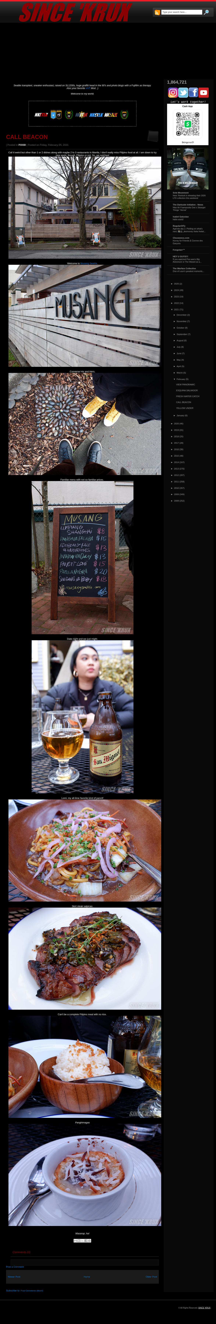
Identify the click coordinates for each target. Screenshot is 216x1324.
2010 (176, 488)
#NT (88, 88)
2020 (176, 423)
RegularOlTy (179, 226)
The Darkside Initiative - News (188, 204)
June (179, 353)
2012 (176, 475)
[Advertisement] (108, 51)
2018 (176, 436)
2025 (176, 283)
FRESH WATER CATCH (187, 396)
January (180, 415)
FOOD (22, 145)
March (180, 372)
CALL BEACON (27, 137)
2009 (176, 494)
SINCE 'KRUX (204, 1308)
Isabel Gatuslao (181, 216)
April (179, 366)
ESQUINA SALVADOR (187, 390)
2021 (176, 309)
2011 (176, 481)
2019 (176, 430)
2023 (176, 296)
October (180, 327)
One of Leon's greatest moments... (188, 271)
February (181, 379)
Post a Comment (15, 1266)
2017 (176, 443)
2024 (176, 290)
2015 (176, 456)
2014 (176, 462)
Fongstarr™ (179, 250)
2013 (176, 468)
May (179, 360)
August (180, 340)
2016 (176, 449)
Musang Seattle (89, 263)
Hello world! (178, 219)
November (182, 321)
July (179, 347)
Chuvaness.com (181, 238)
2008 (176, 500)
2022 (176, 303)
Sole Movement (181, 192)
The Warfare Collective (184, 268)
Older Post (151, 1276)
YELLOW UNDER (184, 408)
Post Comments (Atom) (32, 1290)
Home (87, 1276)
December (182, 315)
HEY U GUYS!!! (180, 256)
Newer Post (14, 1276)
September (182, 334)
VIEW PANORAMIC (185, 384)
